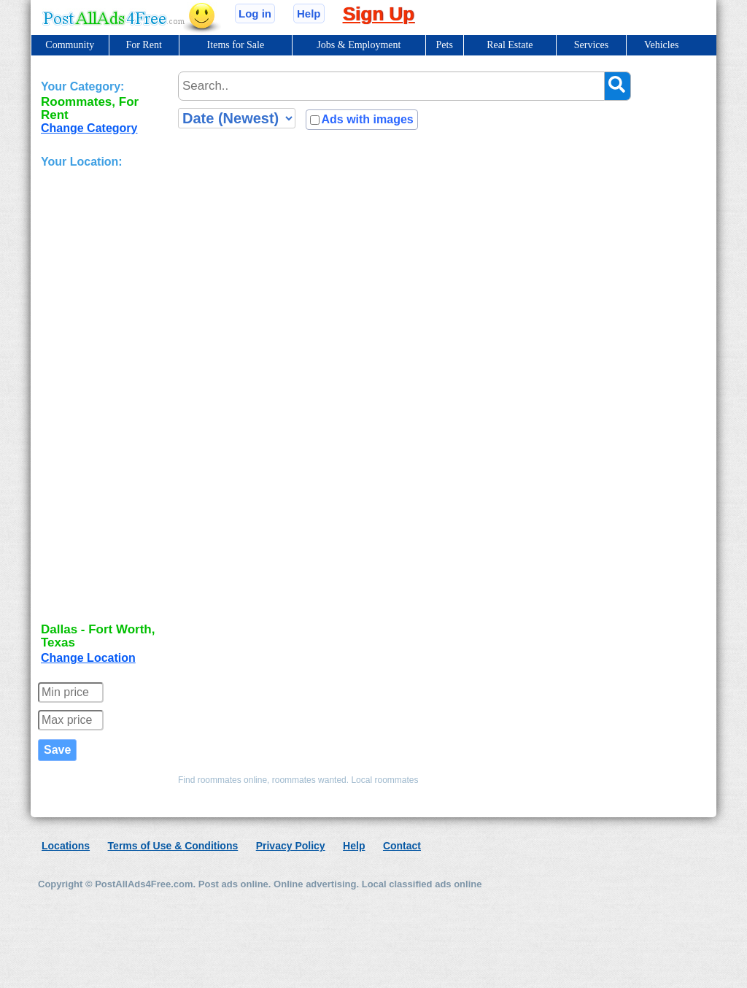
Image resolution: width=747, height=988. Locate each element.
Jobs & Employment (358, 44)
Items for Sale (236, 44)
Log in (255, 13)
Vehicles (661, 44)
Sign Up (378, 14)
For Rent (143, 44)
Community (69, 44)
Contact (402, 846)
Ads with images (367, 119)
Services (591, 44)
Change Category (89, 128)
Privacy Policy (290, 846)
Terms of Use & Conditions (173, 846)
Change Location (88, 658)
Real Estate (510, 44)
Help (309, 13)
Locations (66, 846)
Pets (444, 44)
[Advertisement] (99, 397)
